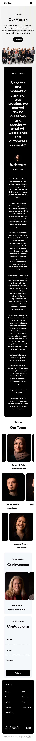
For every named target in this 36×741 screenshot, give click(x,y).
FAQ (23, 702)
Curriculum (25, 697)
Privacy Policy (9, 712)
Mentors (7, 692)
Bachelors (8, 697)
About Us (8, 707)
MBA (23, 692)
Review (7, 702)
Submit (18, 673)
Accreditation (26, 707)
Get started (18, 40)
